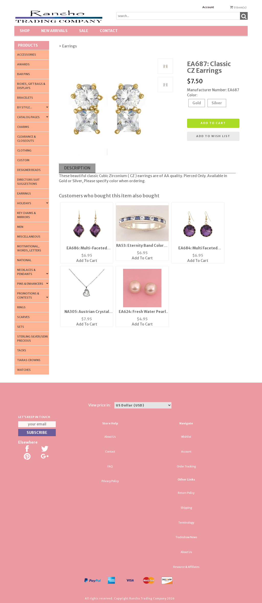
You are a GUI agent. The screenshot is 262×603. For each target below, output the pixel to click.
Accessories (26, 54)
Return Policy (186, 493)
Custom (23, 160)
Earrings (24, 193)
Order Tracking (186, 466)
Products (28, 45)
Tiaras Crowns (28, 360)
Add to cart (213, 123)
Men (20, 227)
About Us (110, 436)
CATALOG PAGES (28, 117)
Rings (21, 307)
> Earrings (68, 46)
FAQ (110, 466)
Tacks (21, 350)
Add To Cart (86, 260)
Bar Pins (23, 74)
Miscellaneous (28, 236)
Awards (23, 64)
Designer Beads (29, 170)
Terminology (186, 522)
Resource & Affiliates (186, 567)
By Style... (24, 107)
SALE (83, 30)
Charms (23, 127)
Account (208, 7)
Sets (20, 327)
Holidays (24, 203)
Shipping (186, 507)
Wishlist (186, 436)
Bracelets (25, 97)
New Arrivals (54, 30)
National (24, 260)
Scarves (23, 317)
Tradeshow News (186, 537)
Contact (109, 30)
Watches (24, 370)
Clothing (24, 150)
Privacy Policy (110, 481)
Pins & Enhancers (30, 283)
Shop (25, 30)
